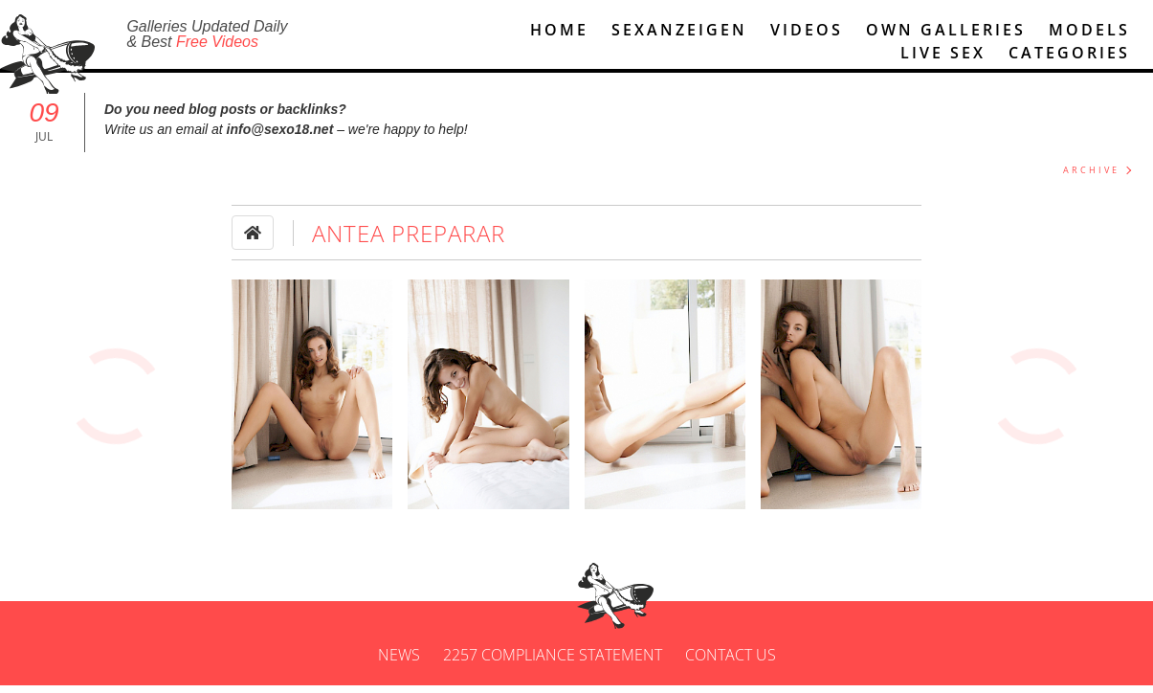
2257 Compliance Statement (552, 662)
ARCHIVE (1091, 178)
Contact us (730, 662)
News (399, 662)
